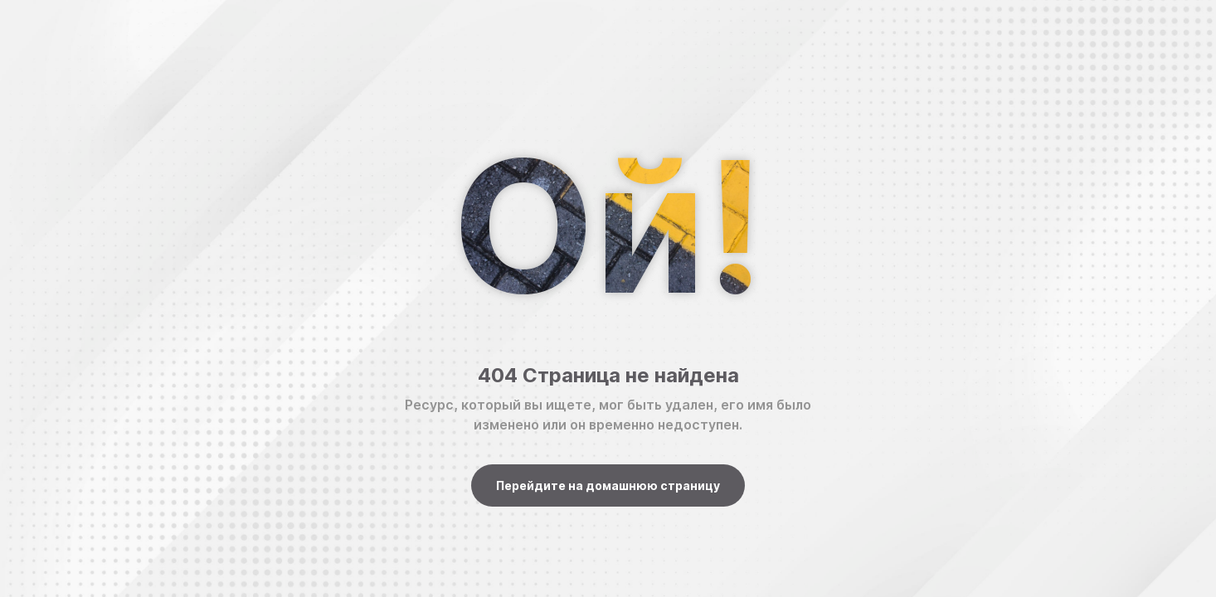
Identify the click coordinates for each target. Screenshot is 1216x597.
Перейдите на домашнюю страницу (608, 485)
